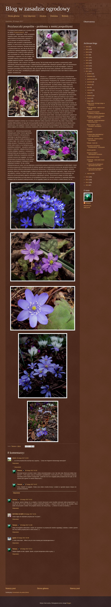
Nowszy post (11, 588)
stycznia (89, 173)
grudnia (89, 73)
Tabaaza (19, 470)
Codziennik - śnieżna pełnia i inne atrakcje (95, 139)
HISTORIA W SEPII (18, 514)
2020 (87, 63)
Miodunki (89, 129)
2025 (87, 49)
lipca (88, 87)
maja (88, 93)
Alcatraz (43, 16)
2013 (87, 185)
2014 (87, 182)
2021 (87, 60)
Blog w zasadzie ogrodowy (38, 8)
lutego (89, 101)
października (91, 79)
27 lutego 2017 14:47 (31, 484)
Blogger (69, 603)
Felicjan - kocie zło (92, 143)
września (89, 82)
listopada (90, 76)
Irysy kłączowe (29, 16)
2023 (87, 55)
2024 (87, 52)
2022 (87, 57)
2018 (87, 68)
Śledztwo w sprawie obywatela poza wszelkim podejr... (95, 116)
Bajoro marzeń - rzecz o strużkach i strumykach (94, 125)
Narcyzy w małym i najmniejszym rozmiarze (94, 153)
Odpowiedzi (17, 467)
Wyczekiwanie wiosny (93, 157)
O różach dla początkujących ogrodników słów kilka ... (95, 164)
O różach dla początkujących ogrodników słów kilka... (95, 169)
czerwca (89, 90)
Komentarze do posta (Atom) (21, 592)
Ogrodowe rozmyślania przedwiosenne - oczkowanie (96, 146)
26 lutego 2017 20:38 (23, 538)
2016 (87, 177)
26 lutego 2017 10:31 (26, 499)
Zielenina (54, 16)
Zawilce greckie (91, 150)
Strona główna (13, 16)
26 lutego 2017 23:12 (26, 549)
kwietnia (89, 95)
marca (89, 98)
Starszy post (75, 588)
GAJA (14, 458)
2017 (87, 71)
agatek (14, 538)
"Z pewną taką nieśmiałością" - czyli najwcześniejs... (95, 135)
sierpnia (89, 84)
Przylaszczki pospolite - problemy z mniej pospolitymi (96, 112)
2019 (87, 66)
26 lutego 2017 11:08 (26, 525)
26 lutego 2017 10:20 (22, 458)
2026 (87, 46)
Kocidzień (89, 132)
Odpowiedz (15, 463)
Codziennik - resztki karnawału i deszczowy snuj (96, 121)
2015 (87, 179)
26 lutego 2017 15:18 (31, 470)
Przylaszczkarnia (19, 32)
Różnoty (65, 16)
